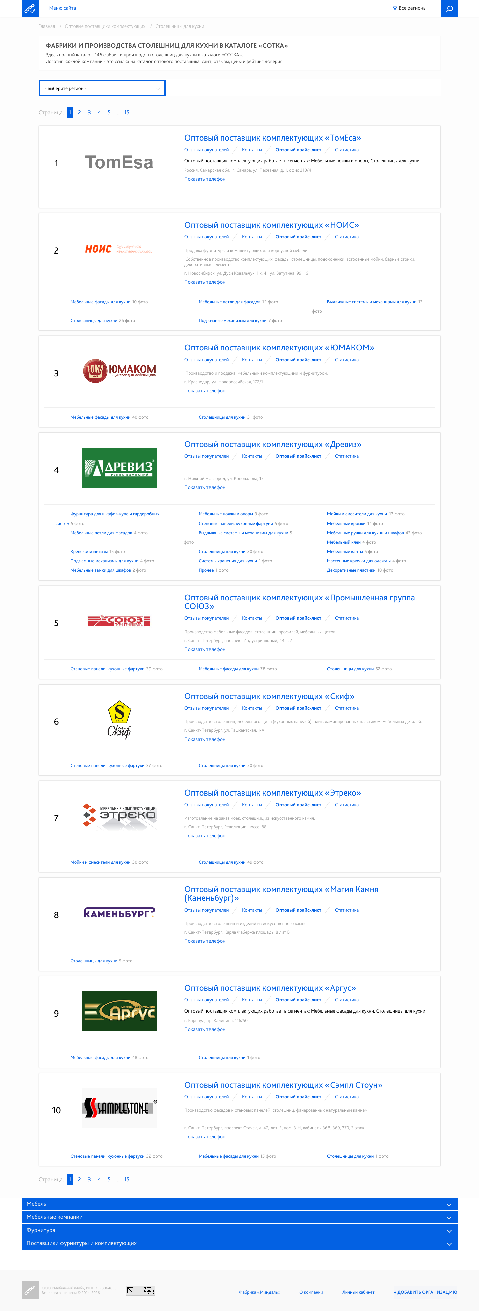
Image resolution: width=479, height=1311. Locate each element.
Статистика (347, 150)
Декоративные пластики (351, 570)
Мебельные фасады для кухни (101, 302)
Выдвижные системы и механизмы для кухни (372, 302)
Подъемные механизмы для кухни (233, 320)
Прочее (206, 570)
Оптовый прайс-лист (298, 150)
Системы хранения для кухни (228, 561)
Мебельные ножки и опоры (226, 514)
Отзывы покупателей (206, 150)
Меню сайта (62, 8)
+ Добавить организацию (424, 1292)
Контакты (252, 150)
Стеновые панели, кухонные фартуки (236, 523)
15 (126, 112)
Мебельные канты (345, 551)
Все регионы (412, 8)
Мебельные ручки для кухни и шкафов (365, 533)
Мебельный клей (344, 542)
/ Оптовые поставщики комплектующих (101, 26)
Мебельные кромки (346, 523)
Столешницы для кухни (94, 320)
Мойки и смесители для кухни (357, 514)
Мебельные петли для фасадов (229, 302)
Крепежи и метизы (89, 551)
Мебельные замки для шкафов (101, 570)
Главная (47, 26)
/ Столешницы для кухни (175, 26)
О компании (309, 1292)
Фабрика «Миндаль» (258, 1292)
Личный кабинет (357, 1292)
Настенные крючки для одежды (359, 561)
